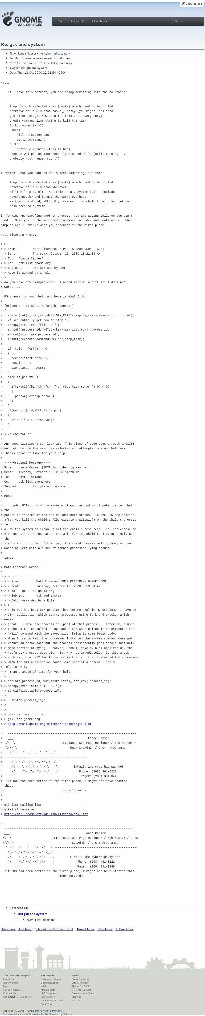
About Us (8, 979)
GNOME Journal (81, 990)
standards (23, 1014)
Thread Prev (44, 929)
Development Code (51, 1000)
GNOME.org (193, 4)
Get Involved (10, 982)
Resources (47, 975)
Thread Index (86, 929)
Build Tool (46, 1004)
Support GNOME (13, 990)
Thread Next (63, 929)
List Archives (99, 21)
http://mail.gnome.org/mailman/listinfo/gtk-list (50, 724)
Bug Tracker (47, 997)
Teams (7, 986)
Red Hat (44, 1014)
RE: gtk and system (32, 914)
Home (60, 21)
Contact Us (9, 993)
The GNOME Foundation (17, 997)
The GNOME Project (16, 975)
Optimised (8, 1014)
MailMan (67, 1014)
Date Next (25, 929)
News (75, 975)
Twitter (75, 1000)
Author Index (124, 929)
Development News (83, 993)
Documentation (49, 982)
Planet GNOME (80, 986)
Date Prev (8, 929)
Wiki (43, 986)
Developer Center (50, 979)
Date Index (105, 929)
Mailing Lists (77, 21)
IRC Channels (48, 993)
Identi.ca (76, 997)
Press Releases (80, 979)
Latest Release (80, 982)
